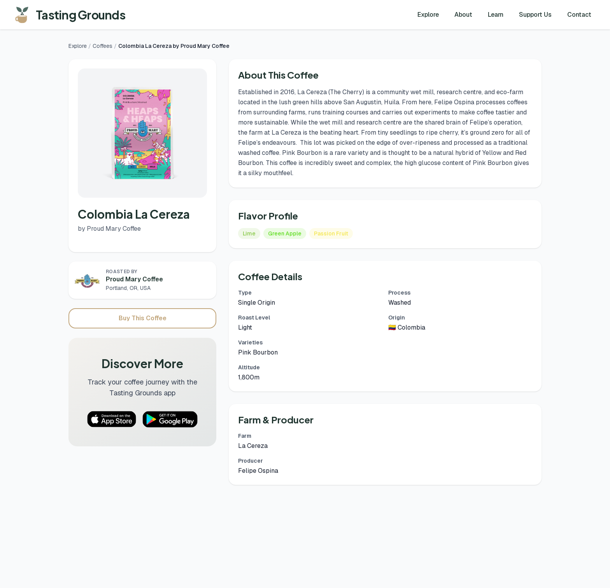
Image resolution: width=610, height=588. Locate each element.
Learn (495, 15)
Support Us (535, 15)
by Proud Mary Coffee (109, 229)
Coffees (102, 45)
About (463, 15)
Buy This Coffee (143, 318)
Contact (579, 15)
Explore (428, 15)
